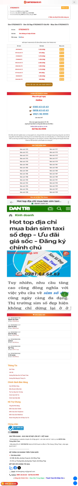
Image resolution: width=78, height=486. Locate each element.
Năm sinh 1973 (54, 152)
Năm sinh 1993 (54, 183)
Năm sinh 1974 (24, 155)
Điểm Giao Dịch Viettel (15, 408)
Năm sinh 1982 (24, 167)
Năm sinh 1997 (54, 189)
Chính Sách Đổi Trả (14, 395)
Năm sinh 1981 (54, 164)
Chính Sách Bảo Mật (14, 398)
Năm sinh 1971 (54, 149)
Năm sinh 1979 (54, 161)
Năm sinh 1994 (24, 186)
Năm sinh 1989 (54, 177)
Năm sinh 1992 (24, 183)
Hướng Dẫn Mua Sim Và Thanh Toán (18, 375)
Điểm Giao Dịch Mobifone (16, 414)
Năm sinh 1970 (24, 149)
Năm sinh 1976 (24, 158)
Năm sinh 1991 (54, 180)
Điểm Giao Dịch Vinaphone (16, 411)
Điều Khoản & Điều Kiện (15, 389)
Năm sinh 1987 (54, 174)
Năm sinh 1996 (24, 189)
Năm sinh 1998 (24, 192)
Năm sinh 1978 (24, 161)
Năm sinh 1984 (24, 170)
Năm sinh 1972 (24, 152)
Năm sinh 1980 (24, 164)
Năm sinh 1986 (24, 174)
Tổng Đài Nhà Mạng (14, 405)
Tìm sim (65, 7)
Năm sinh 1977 (54, 158)
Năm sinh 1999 (54, 192)
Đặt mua (62, 49)
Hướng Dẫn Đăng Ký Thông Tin (17, 378)
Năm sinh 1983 (54, 167)
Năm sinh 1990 (24, 180)
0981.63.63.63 (10, 483)
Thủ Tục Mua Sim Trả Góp (16, 392)
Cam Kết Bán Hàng (14, 386)
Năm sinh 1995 (54, 186)
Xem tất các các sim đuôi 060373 (39, 84)
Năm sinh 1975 (54, 155)
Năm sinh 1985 (54, 170)
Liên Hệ (11, 372)
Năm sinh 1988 (24, 177)
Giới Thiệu (11, 369)
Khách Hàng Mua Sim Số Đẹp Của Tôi (19, 417)
